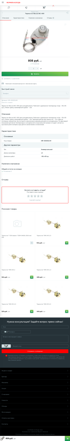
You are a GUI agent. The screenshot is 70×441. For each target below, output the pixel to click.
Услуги (35, 388)
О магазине (35, 394)
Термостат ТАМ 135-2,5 (9, 304)
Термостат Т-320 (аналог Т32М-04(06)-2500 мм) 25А (16, 236)
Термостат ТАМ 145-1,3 (44, 270)
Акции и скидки (35, 371)
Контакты (35, 424)
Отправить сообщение (35, 351)
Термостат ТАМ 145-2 (8, 270)
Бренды (35, 376)
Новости (35, 400)
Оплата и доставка (35, 418)
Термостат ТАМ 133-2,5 (44, 304)
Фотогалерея (35, 412)
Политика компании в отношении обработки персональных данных (35, 434)
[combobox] (5, 331)
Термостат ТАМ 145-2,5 (44, 235)
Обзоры (35, 406)
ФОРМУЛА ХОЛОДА (13, 2)
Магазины (35, 382)
